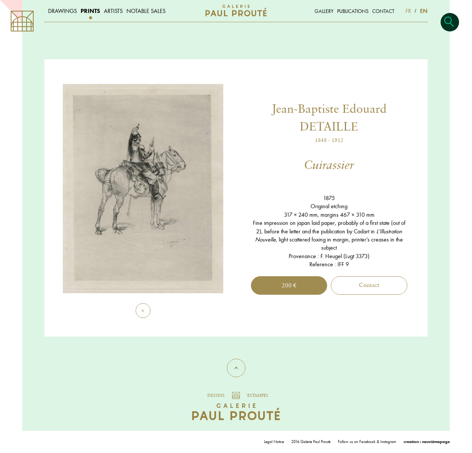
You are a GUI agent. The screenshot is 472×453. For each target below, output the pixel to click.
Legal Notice (274, 441)
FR (408, 11)
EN (424, 11)
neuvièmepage (436, 441)
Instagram (388, 441)
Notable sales (146, 11)
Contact (369, 285)
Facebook (367, 441)
